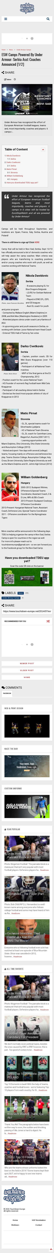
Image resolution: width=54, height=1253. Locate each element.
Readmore (44, 870)
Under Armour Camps (24, 50)
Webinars (15, 1225)
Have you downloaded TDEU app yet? (22, 183)
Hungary (14, 179)
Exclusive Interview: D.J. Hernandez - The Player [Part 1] (25, 893)
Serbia (13, 159)
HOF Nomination (39, 1220)
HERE (36, 242)
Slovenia (14, 172)
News (11, 50)
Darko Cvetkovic (13, 162)
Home (3, 50)
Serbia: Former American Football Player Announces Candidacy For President (24, 1033)
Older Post (27, 670)
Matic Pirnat (11, 169)
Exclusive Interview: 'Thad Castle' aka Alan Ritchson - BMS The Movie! (24, 937)
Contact (38, 1225)
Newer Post (27, 664)
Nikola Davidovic (13, 156)
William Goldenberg (14, 176)
